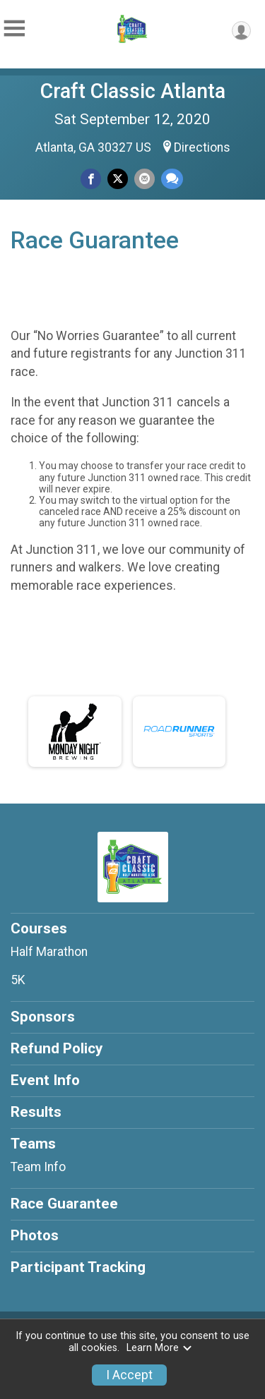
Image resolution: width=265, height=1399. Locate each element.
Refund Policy (56, 1048)
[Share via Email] (144, 179)
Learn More (159, 1348)
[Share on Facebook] (91, 179)
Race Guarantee (64, 1203)
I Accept (129, 1375)
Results (36, 1111)
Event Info (45, 1080)
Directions (202, 147)
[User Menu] (241, 30)
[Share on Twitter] (117, 179)
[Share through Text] (172, 179)
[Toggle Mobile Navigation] (14, 28)
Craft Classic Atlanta (132, 91)
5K (18, 980)
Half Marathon (49, 952)
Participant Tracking (78, 1267)
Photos (35, 1235)
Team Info (38, 1167)
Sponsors (43, 1016)
